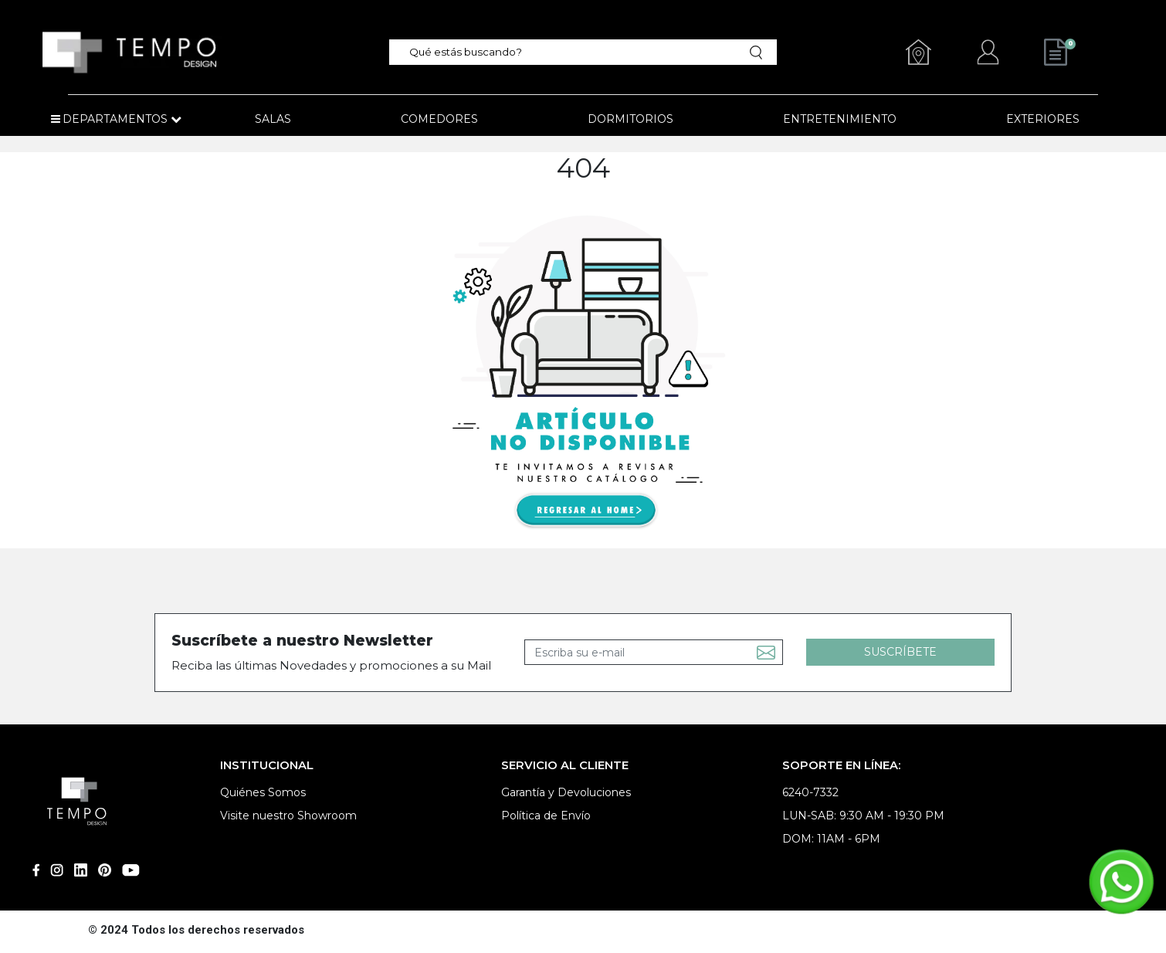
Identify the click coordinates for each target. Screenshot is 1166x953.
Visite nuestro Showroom (288, 815)
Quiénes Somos (263, 792)
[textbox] (574, 52)
